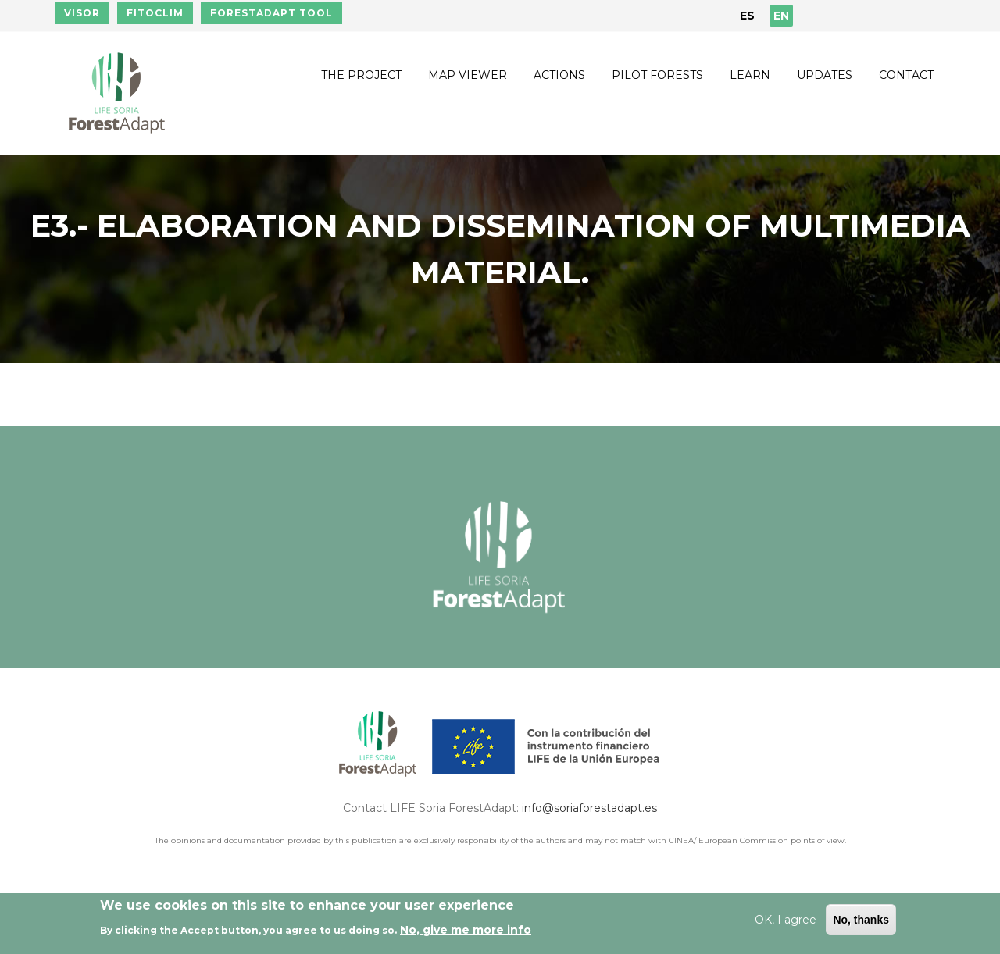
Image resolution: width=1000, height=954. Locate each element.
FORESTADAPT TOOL (271, 13)
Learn (750, 75)
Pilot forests (657, 75)
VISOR (82, 13)
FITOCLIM (155, 13)
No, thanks (861, 919)
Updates (824, 75)
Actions (559, 75)
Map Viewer (467, 75)
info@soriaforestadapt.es (589, 808)
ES (747, 16)
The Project (361, 75)
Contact (906, 75)
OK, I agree (785, 920)
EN (781, 16)
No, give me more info (465, 930)
